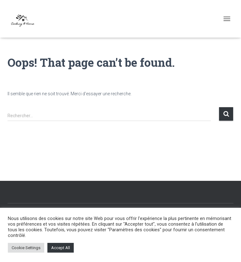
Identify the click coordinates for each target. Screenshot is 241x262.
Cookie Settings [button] (26, 247)
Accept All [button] (60, 247)
